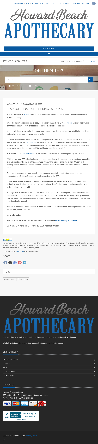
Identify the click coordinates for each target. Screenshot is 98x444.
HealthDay (20, 251)
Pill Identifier (37, 3)
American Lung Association (66, 220)
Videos (34, 85)
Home (62, 61)
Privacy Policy (9, 375)
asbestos (27, 115)
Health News (16, 85)
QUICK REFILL (49, 49)
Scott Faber (31, 142)
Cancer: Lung (23, 279)
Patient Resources (75, 61)
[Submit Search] (90, 79)
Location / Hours (63, 3)
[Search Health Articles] (46, 80)
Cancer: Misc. (9, 279)
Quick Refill (50, 3)
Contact (6, 363)
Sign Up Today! (78, 3)
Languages (18, 3)
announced (67, 123)
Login (89, 3)
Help (27, 3)
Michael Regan (28, 154)
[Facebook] (94, 3)
